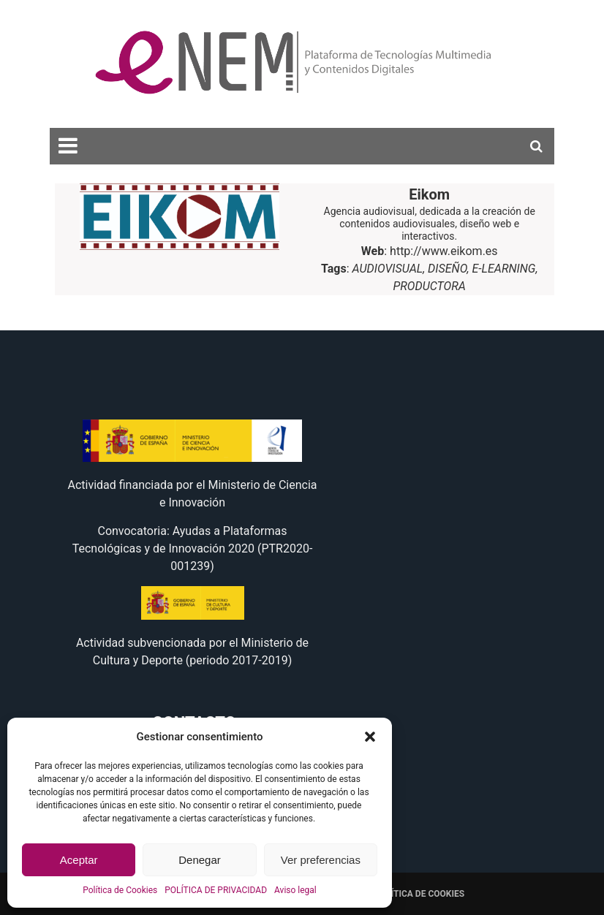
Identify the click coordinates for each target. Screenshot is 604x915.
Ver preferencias (320, 860)
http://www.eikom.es (444, 251)
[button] (370, 736)
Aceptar (79, 860)
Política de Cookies (120, 890)
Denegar (199, 860)
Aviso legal (295, 890)
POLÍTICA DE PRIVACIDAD (216, 890)
